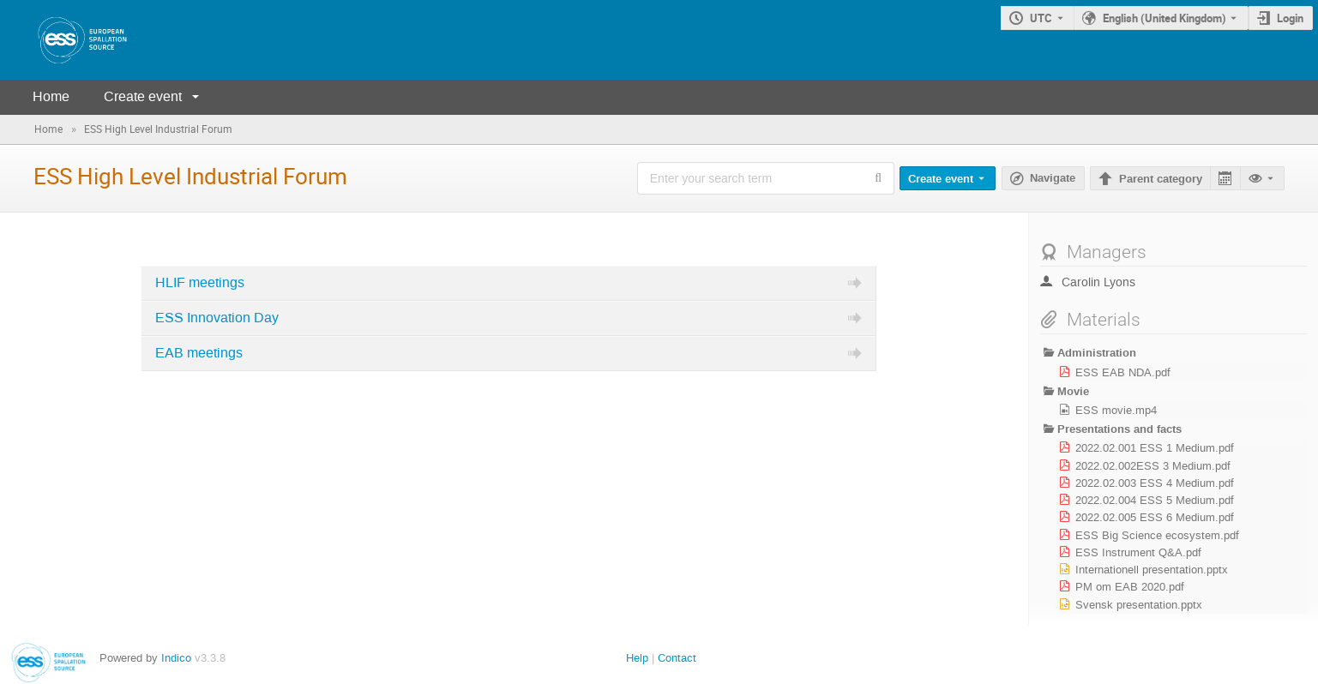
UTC (1041, 18)
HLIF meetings (199, 282)
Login (1290, 18)
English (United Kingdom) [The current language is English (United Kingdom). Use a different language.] (1164, 18)
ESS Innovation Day (217, 318)
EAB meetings (199, 353)
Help (637, 658)
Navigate (1052, 178)
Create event (143, 96)
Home (51, 96)
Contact (677, 658)
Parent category (1160, 179)
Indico (176, 658)
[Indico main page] (65, 40)
